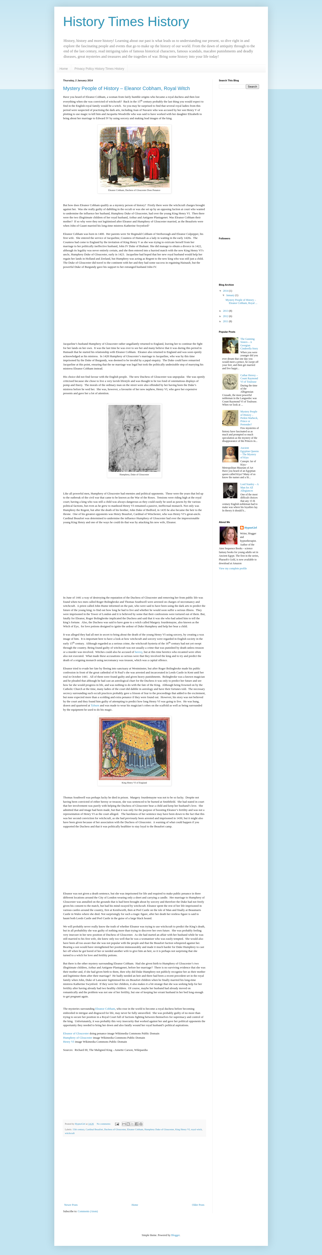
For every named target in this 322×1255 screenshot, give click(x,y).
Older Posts (198, 1204)
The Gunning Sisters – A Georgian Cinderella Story (249, 343)
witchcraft (70, 1133)
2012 (226, 316)
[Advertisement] (134, 1170)
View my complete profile (233, 568)
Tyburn (95, 705)
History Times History (126, 21)
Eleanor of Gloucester (76, 1033)
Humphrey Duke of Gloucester (159, 1129)
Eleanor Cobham (105, 1008)
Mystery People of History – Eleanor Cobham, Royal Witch (126, 88)
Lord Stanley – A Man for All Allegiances (249, 487)
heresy (138, 652)
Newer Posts (71, 1204)
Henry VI (68, 1041)
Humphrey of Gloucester (77, 1037)
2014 (226, 290)
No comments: (104, 1123)
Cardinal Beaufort (94, 1129)
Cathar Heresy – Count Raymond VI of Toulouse (249, 378)
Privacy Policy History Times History (99, 68)
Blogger (175, 1235)
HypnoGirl (251, 527)
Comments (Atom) (88, 1211)
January (230, 295)
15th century (79, 1129)
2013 (226, 310)
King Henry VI (182, 1129)
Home (64, 68)
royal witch (196, 1129)
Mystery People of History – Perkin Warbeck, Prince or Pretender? (249, 418)
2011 (226, 321)
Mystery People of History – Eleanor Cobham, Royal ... (241, 301)
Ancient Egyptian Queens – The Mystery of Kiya (249, 452)
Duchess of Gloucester (115, 1129)
